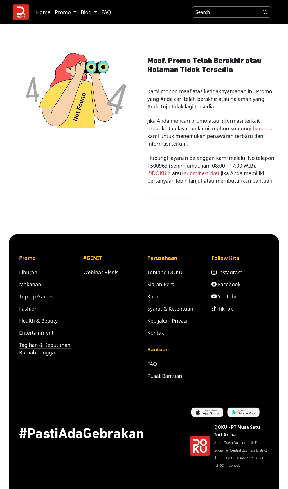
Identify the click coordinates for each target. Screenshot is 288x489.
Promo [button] (63, 12)
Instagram (227, 272)
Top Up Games (36, 296)
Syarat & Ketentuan (170, 308)
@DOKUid (159, 173)
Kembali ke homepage (170, 198)
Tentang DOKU (165, 272)
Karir (153, 296)
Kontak (155, 332)
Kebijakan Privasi (167, 320)
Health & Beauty (38, 320)
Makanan (30, 284)
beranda (263, 128)
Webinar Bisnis (100, 272)
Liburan (28, 272)
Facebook (226, 284)
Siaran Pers (160, 284)
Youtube (225, 296)
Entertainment (36, 332)
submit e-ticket (201, 173)
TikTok (222, 308)
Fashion (28, 308)
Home (43, 12)
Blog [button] (87, 12)
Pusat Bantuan (164, 375)
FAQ (106, 12)
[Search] (224, 12)
